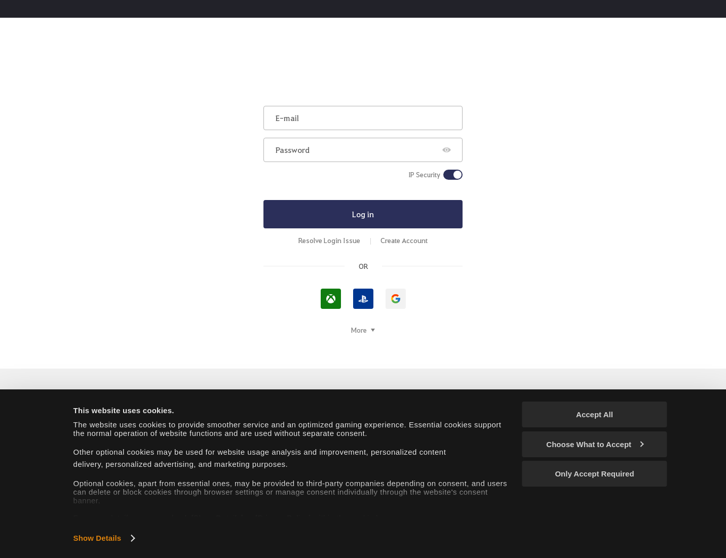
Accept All (594, 414)
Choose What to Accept (594, 444)
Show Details (97, 538)
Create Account (404, 240)
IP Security (424, 175)
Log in (363, 214)
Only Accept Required (594, 473)
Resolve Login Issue (329, 240)
